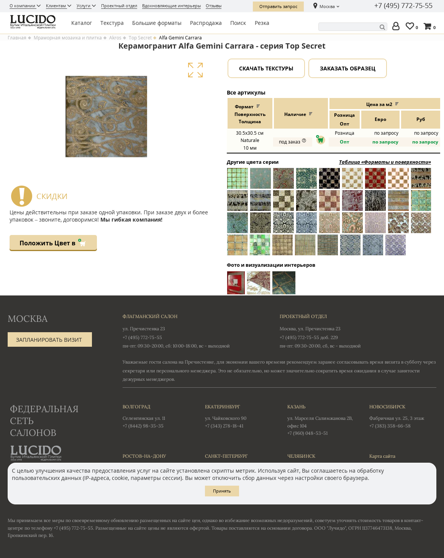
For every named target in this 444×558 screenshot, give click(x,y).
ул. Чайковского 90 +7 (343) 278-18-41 (238, 415)
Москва (327, 6)
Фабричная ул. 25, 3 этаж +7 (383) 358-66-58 (402, 415)
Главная (17, 38)
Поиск (238, 22)
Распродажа (206, 22)
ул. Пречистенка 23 (144, 328)
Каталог (81, 22)
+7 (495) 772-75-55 (403, 6)
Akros (115, 38)
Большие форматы (157, 22)
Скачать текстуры (266, 68)
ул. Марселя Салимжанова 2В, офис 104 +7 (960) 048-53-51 (320, 419)
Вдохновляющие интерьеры (171, 5)
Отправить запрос (278, 6)
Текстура (112, 22)
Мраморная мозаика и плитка (68, 38)
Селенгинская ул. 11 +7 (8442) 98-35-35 (156, 415)
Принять (222, 491)
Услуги (84, 5)
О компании (23, 5)
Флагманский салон (150, 316)
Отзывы (213, 5)
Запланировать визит (49, 339)
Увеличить (195, 70)
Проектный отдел (119, 5)
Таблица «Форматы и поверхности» (385, 161)
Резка (262, 22)
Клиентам (56, 5)
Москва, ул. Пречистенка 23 (310, 328)
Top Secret (140, 38)
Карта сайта (382, 456)
